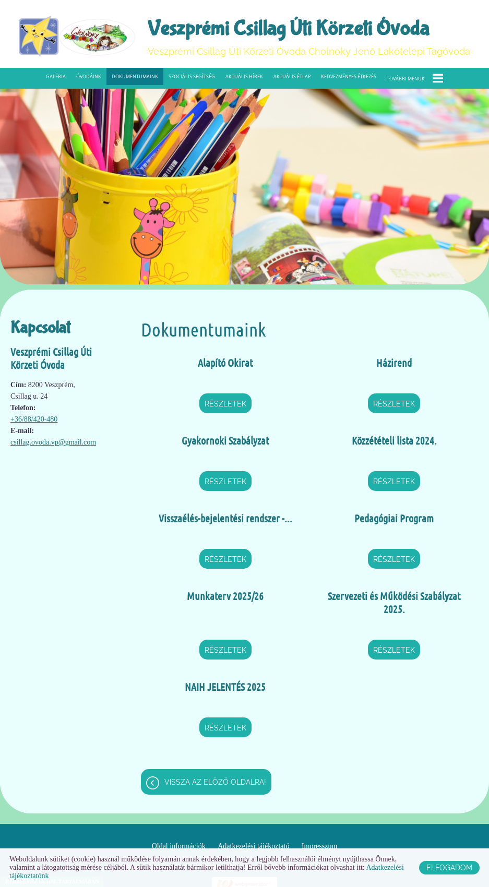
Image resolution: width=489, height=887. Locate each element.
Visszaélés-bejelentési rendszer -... (225, 518)
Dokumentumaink (135, 76)
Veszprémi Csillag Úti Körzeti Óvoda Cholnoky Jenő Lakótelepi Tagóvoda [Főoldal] (309, 37)
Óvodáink (88, 76)
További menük (415, 78)
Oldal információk (179, 846)
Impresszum (319, 846)
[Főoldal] (77, 36)
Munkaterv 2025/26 (225, 596)
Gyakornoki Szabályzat (225, 440)
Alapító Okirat (225, 362)
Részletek (225, 404)
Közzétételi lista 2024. (394, 440)
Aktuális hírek (244, 76)
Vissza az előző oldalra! (215, 782)
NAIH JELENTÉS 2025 (225, 686)
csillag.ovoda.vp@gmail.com (53, 442)
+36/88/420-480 (33, 419)
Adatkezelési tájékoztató (253, 846)
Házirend (394, 362)
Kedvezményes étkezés (348, 76)
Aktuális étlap (292, 76)
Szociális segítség (192, 76)
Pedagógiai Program (394, 518)
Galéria (56, 76)
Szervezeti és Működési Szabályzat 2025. (394, 602)
